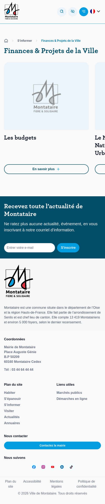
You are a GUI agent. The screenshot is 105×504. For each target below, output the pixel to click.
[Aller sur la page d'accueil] (6, 41)
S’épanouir (12, 398)
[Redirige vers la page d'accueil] (11, 11)
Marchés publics (69, 392)
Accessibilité (32, 481)
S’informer (12, 405)
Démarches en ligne (72, 398)
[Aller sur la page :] (34, 467)
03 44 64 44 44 (22, 369)
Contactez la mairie (53, 445)
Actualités (11, 417)
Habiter (9, 392)
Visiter (9, 411)
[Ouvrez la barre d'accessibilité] (72, 11)
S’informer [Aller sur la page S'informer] (24, 40)
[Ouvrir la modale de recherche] (61, 11)
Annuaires (12, 423)
